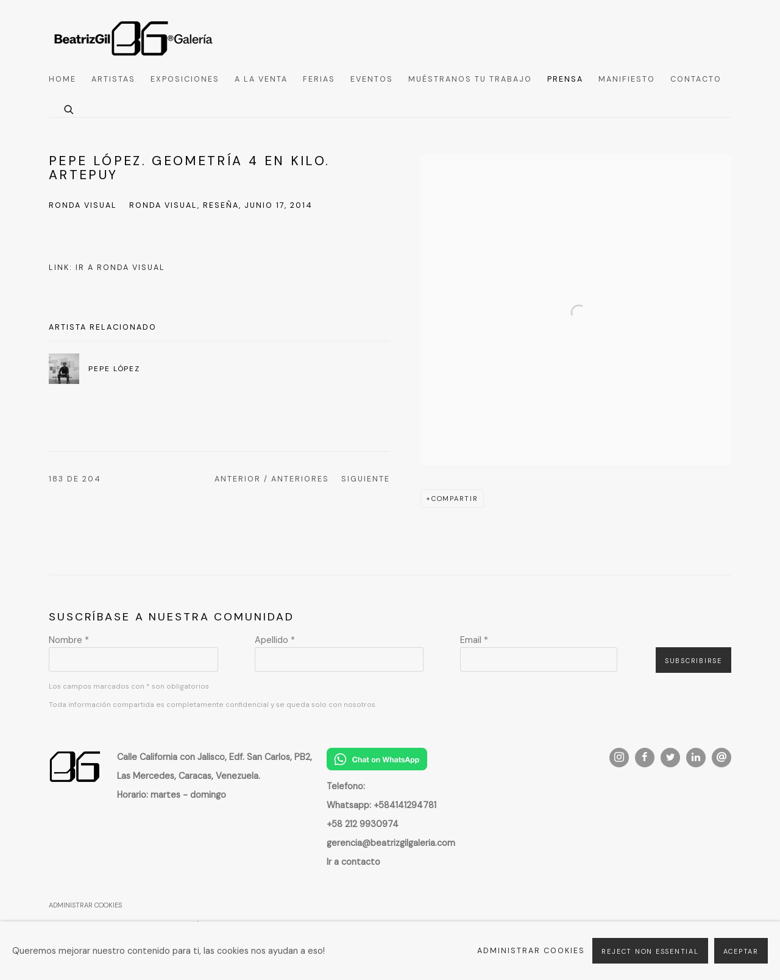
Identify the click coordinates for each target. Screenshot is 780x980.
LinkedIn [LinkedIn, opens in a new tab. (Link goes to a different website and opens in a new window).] (696, 757)
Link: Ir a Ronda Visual (107, 267)
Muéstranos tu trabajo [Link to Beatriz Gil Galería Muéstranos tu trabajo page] (470, 79)
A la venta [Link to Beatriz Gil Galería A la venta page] (261, 79)
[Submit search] (69, 108)
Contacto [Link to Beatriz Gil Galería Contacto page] (696, 79)
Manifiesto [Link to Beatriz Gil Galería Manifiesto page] (626, 79)
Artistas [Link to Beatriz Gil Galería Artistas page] (113, 79)
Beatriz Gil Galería (134, 37)
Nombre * (69, 639)
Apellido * (275, 639)
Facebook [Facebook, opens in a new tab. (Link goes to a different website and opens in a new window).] (644, 757)
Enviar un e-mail (721, 757)
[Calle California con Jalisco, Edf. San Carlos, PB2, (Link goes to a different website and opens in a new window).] (214, 756)
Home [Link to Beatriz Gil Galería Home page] (62, 79)
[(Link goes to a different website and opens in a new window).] (377, 767)
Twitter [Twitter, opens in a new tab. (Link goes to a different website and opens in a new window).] (670, 757)
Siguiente (365, 479)
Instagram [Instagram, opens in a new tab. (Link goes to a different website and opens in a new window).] (619, 757)
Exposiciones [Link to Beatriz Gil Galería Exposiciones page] (185, 79)
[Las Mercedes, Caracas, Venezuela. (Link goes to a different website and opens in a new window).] (188, 775)
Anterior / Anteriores (271, 479)
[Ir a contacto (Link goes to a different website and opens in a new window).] (353, 861)
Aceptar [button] (741, 951)
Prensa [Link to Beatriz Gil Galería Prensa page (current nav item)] (565, 79)
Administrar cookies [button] (85, 905)
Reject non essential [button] (649, 951)
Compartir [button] (454, 498)
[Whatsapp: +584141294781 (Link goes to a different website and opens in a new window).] (381, 805)
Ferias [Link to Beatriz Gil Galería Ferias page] (319, 79)
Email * (474, 639)
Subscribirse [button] (693, 660)
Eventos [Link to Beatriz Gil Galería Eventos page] (371, 79)
